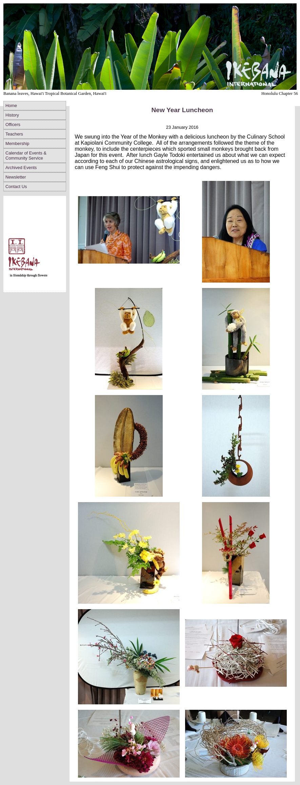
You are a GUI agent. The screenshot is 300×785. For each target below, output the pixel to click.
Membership (17, 143)
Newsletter (15, 177)
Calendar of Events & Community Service (25, 155)
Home (11, 105)
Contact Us (16, 186)
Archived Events (21, 167)
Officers (12, 124)
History (12, 115)
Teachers (14, 134)
